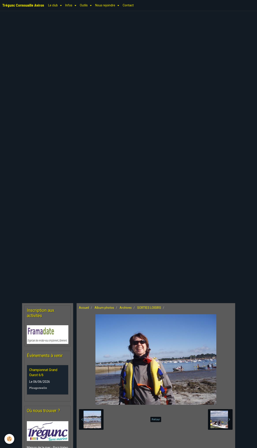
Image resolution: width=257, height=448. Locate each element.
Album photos (104, 307)
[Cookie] (9, 439)
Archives (126, 307)
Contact (128, 5)
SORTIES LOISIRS (149, 307)
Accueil (84, 307)
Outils (84, 5)
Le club (53, 5)
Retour (156, 419)
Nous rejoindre (105, 5)
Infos (69, 5)
